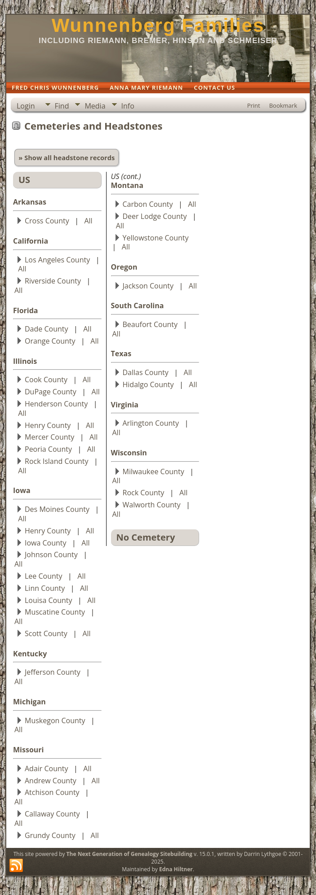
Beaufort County (150, 324)
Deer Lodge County (155, 216)
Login (26, 106)
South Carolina (137, 305)
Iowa (22, 490)
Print (253, 105)
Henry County (48, 425)
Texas (121, 353)
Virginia (125, 405)
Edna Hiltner (176, 869)
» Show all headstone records (66, 157)
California (30, 241)
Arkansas (29, 202)
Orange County (50, 341)
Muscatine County (55, 612)
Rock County (144, 493)
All (88, 221)
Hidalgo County (148, 384)
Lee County (43, 576)
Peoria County (48, 449)
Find (62, 106)
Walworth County (152, 505)
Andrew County (50, 781)
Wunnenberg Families (158, 25)
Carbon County (148, 204)
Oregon (124, 267)
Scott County (46, 633)
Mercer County (49, 437)
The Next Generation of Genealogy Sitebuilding (129, 854)
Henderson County (56, 404)
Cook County (46, 379)
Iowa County (46, 543)
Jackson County (148, 286)
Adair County (46, 768)
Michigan (29, 702)
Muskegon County (55, 720)
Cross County (47, 221)
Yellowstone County (156, 238)
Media (95, 106)
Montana (127, 185)
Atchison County (52, 792)
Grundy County (50, 835)
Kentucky (30, 654)
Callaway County (52, 814)
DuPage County (50, 392)
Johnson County (51, 554)
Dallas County (146, 372)
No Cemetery (145, 537)
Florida (25, 310)
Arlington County (151, 423)
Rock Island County (57, 461)
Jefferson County (52, 672)
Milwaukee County (153, 471)
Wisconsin (129, 453)
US (24, 180)
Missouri (28, 750)
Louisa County (48, 600)
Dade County (46, 329)
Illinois (25, 361)
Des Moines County (57, 509)
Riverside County (53, 281)
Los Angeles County (57, 260)
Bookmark (283, 105)
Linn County (45, 588)
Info (127, 106)
